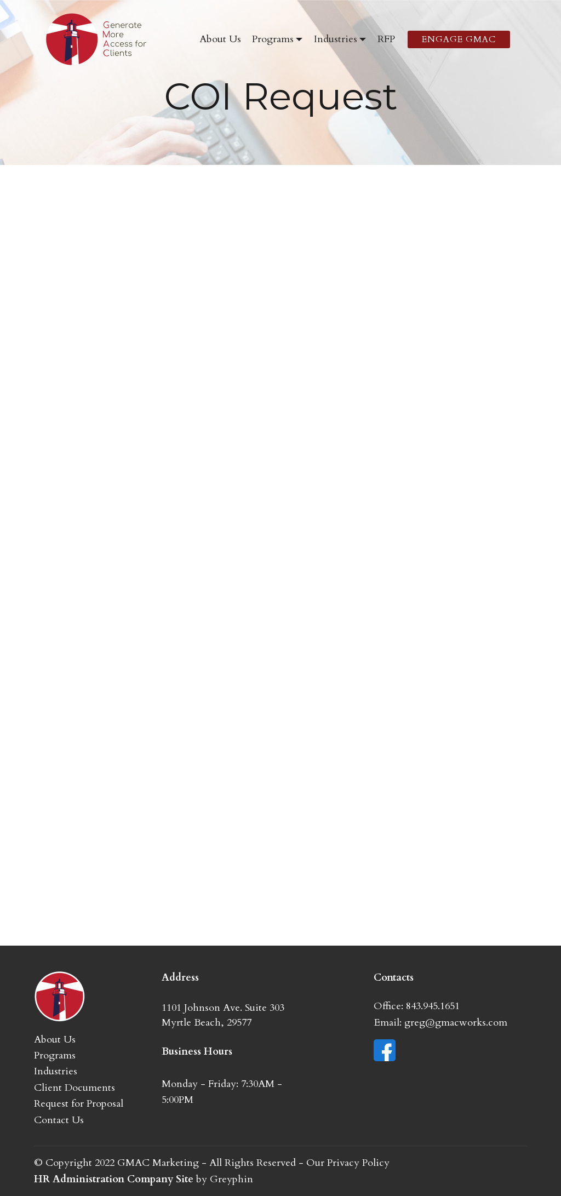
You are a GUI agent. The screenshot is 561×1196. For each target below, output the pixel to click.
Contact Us (59, 1120)
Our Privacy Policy (348, 1163)
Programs (273, 39)
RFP (386, 39)
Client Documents (74, 1088)
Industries (335, 39)
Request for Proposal (78, 1104)
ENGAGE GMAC (459, 39)
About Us (220, 39)
